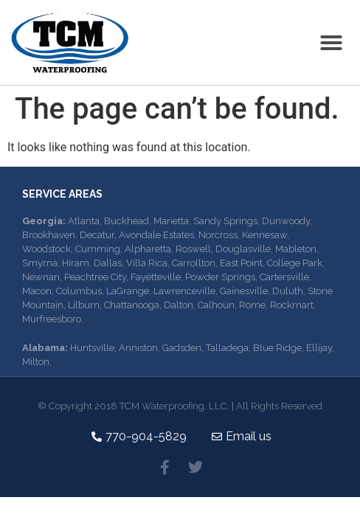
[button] (331, 42)
